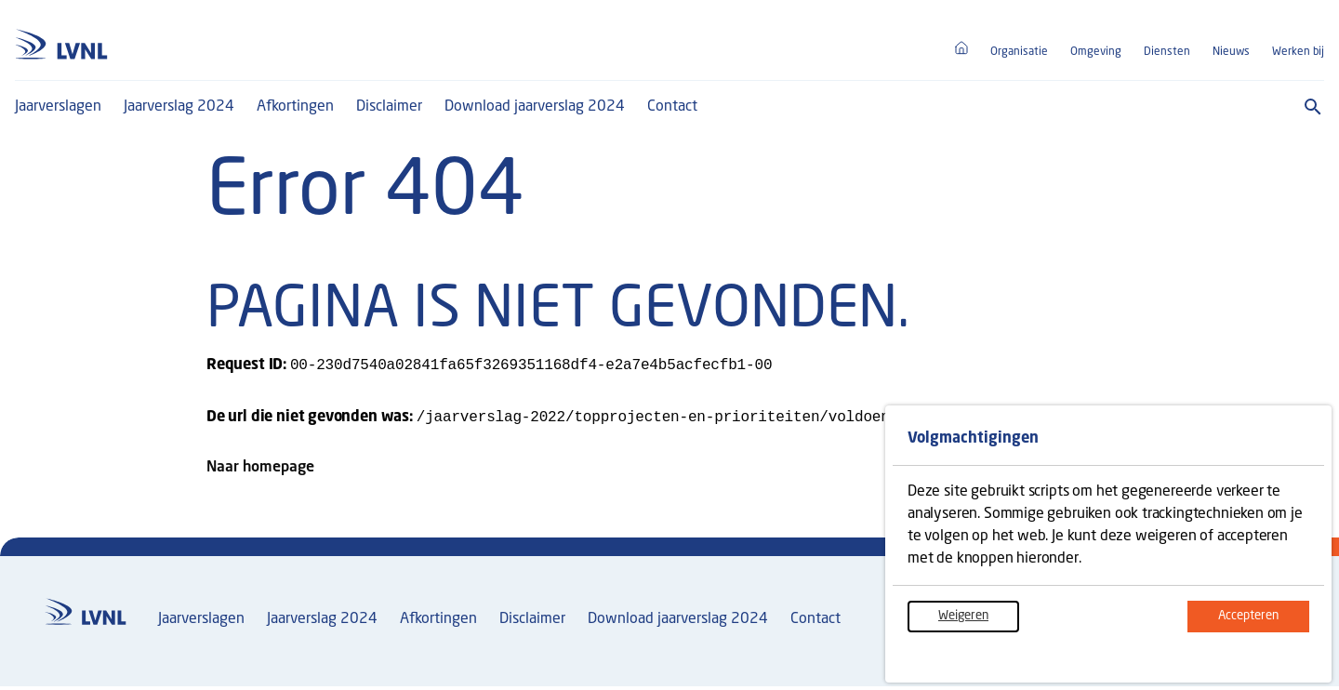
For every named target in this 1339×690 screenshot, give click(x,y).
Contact (672, 107)
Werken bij (1298, 52)
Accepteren (1263, 622)
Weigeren (978, 622)
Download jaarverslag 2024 (534, 107)
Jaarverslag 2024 (179, 107)
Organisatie (1019, 52)
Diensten (1167, 52)
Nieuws (1231, 52)
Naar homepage (260, 471)
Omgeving (1095, 52)
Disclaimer (389, 107)
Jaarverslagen (58, 107)
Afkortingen (295, 107)
